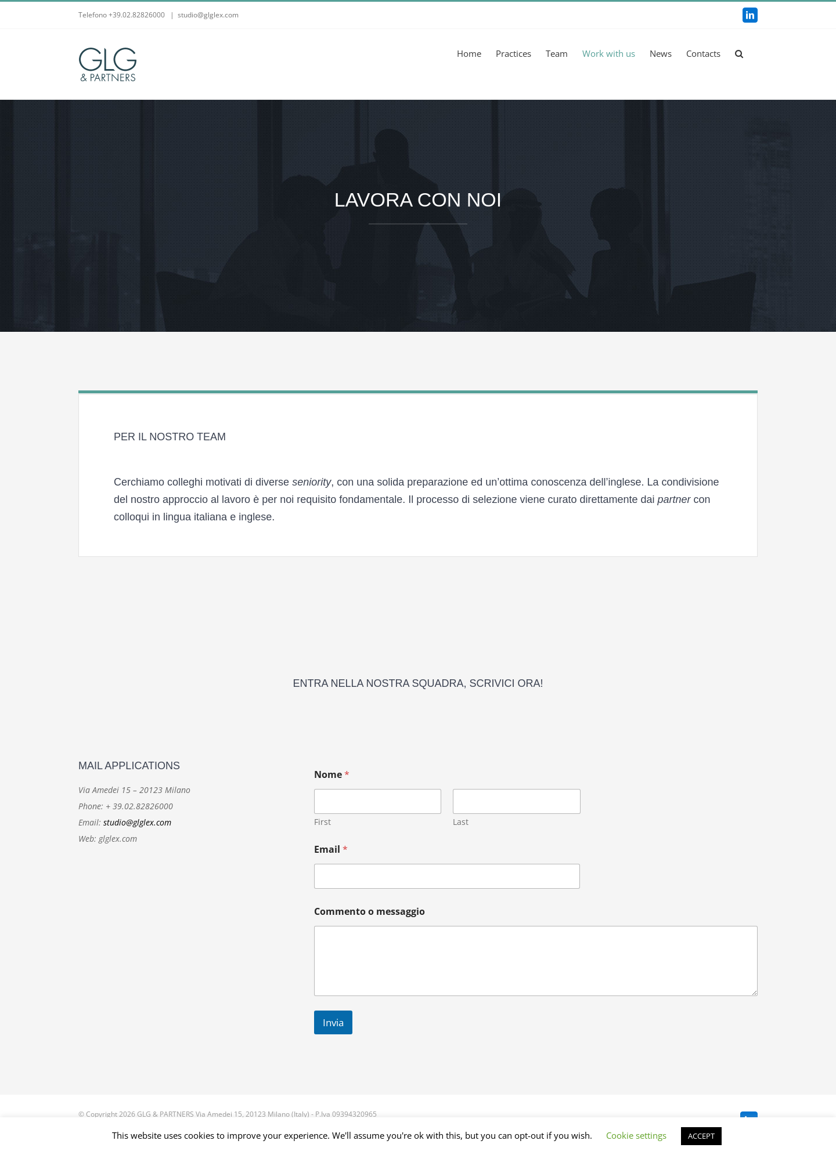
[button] (739, 53)
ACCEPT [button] (701, 1136)
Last (461, 822)
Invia (333, 1022)
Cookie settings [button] (636, 1135)
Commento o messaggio (369, 911)
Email (331, 849)
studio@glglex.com (208, 15)
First (322, 822)
